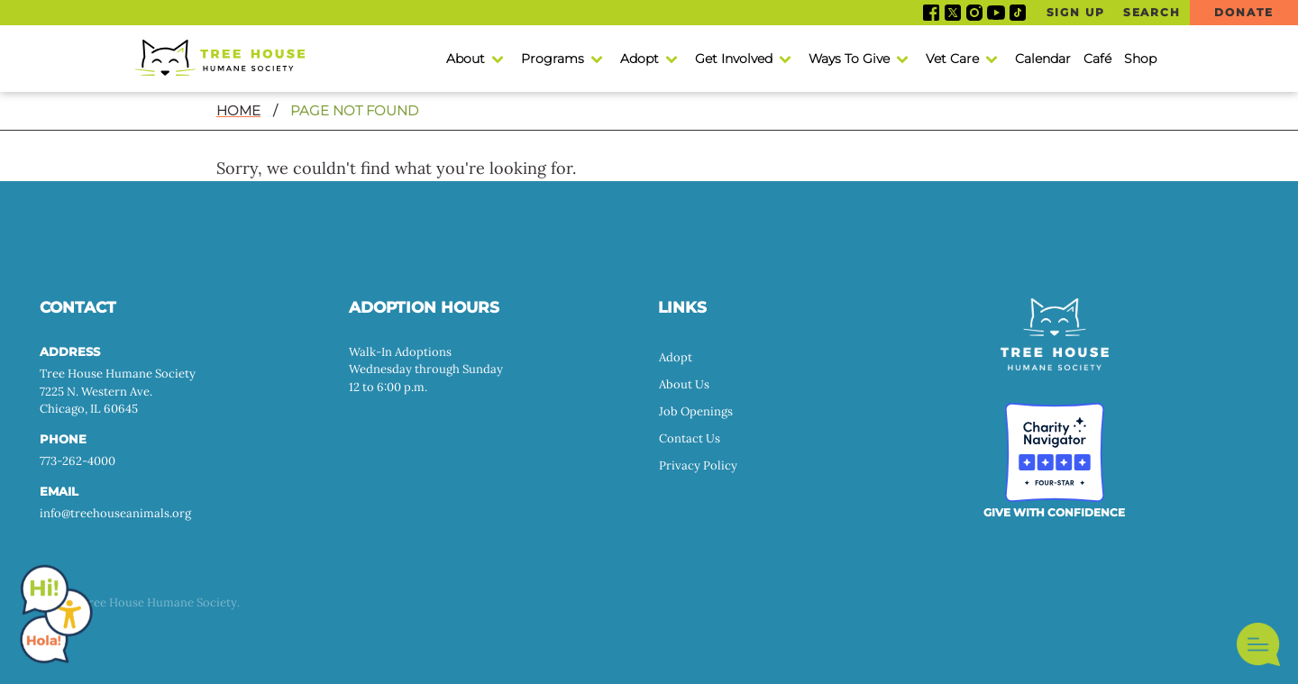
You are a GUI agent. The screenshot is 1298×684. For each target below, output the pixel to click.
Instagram (974, 12)
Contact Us (689, 438)
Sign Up (1076, 12)
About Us (684, 384)
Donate (1243, 12)
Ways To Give (849, 58)
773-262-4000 (77, 461)
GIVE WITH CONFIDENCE (1054, 512)
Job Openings (696, 411)
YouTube (996, 12)
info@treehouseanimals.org (115, 513)
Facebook (931, 12)
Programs (552, 58)
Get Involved (733, 58)
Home (238, 110)
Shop (1140, 58)
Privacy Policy (698, 465)
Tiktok (1017, 12)
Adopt (639, 58)
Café (1097, 58)
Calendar (1043, 58)
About (465, 58)
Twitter (953, 12)
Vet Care (952, 58)
